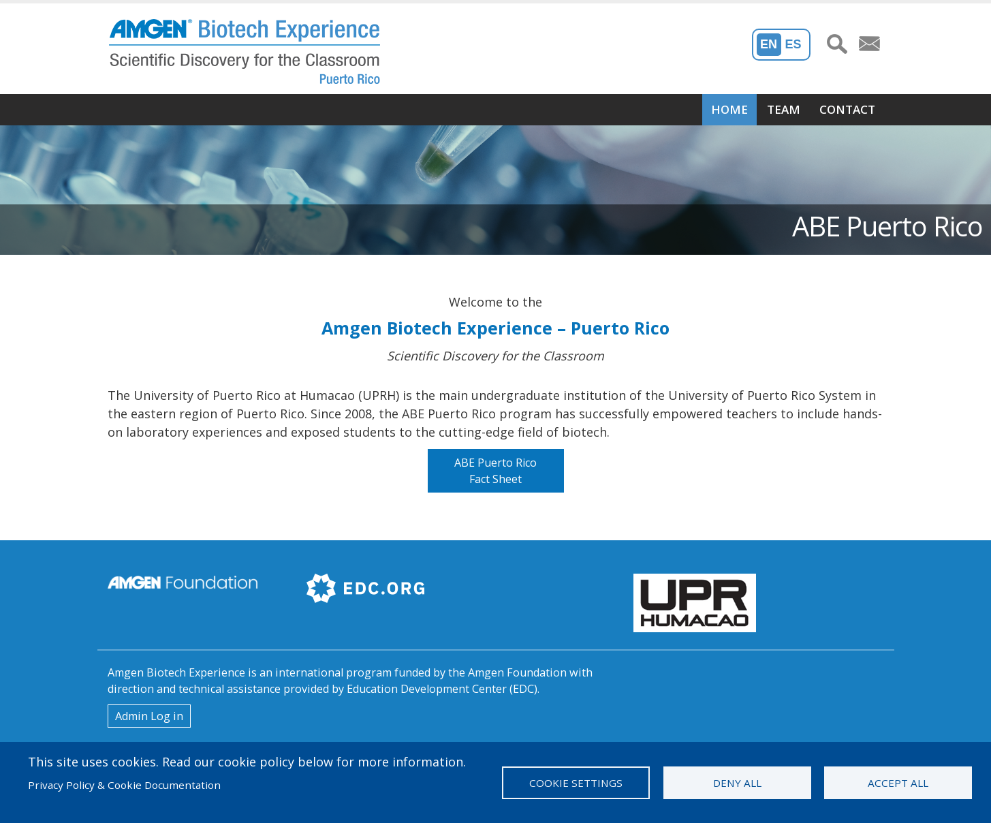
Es (793, 44)
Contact (847, 109)
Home (729, 109)
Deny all (737, 783)
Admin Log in (149, 716)
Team (783, 109)
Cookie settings (576, 783)
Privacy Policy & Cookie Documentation (124, 785)
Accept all (898, 783)
